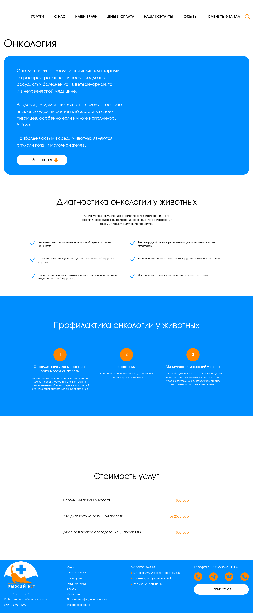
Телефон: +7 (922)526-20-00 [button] (216, 567)
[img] (15, 11)
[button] (224, 17)
